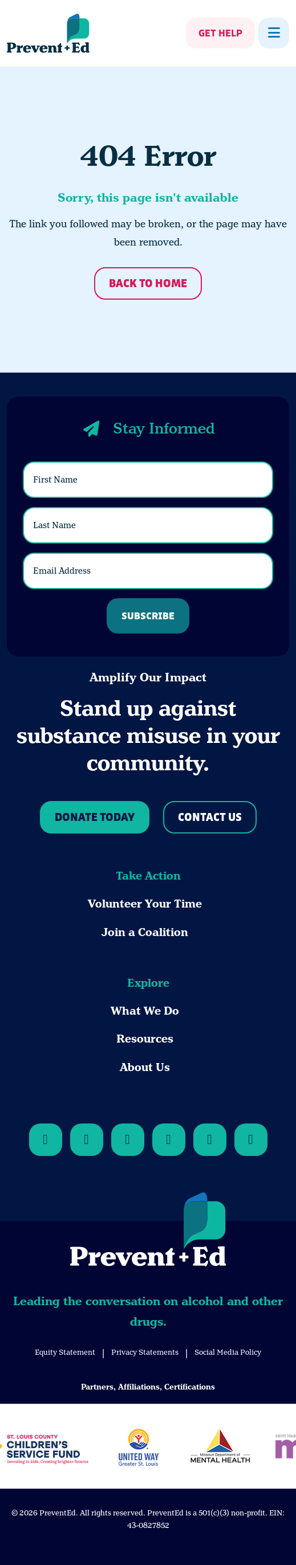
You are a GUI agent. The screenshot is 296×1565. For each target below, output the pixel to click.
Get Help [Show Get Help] (220, 33)
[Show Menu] (273, 33)
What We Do (145, 1011)
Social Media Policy (227, 1352)
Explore (148, 983)
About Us (145, 1067)
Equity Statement (65, 1352)
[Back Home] (48, 33)
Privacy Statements (145, 1352)
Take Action (148, 876)
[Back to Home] (148, 1231)
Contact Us (210, 817)
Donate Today (95, 817)
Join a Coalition (145, 932)
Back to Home (148, 284)
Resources (144, 1039)
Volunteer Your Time (145, 904)
